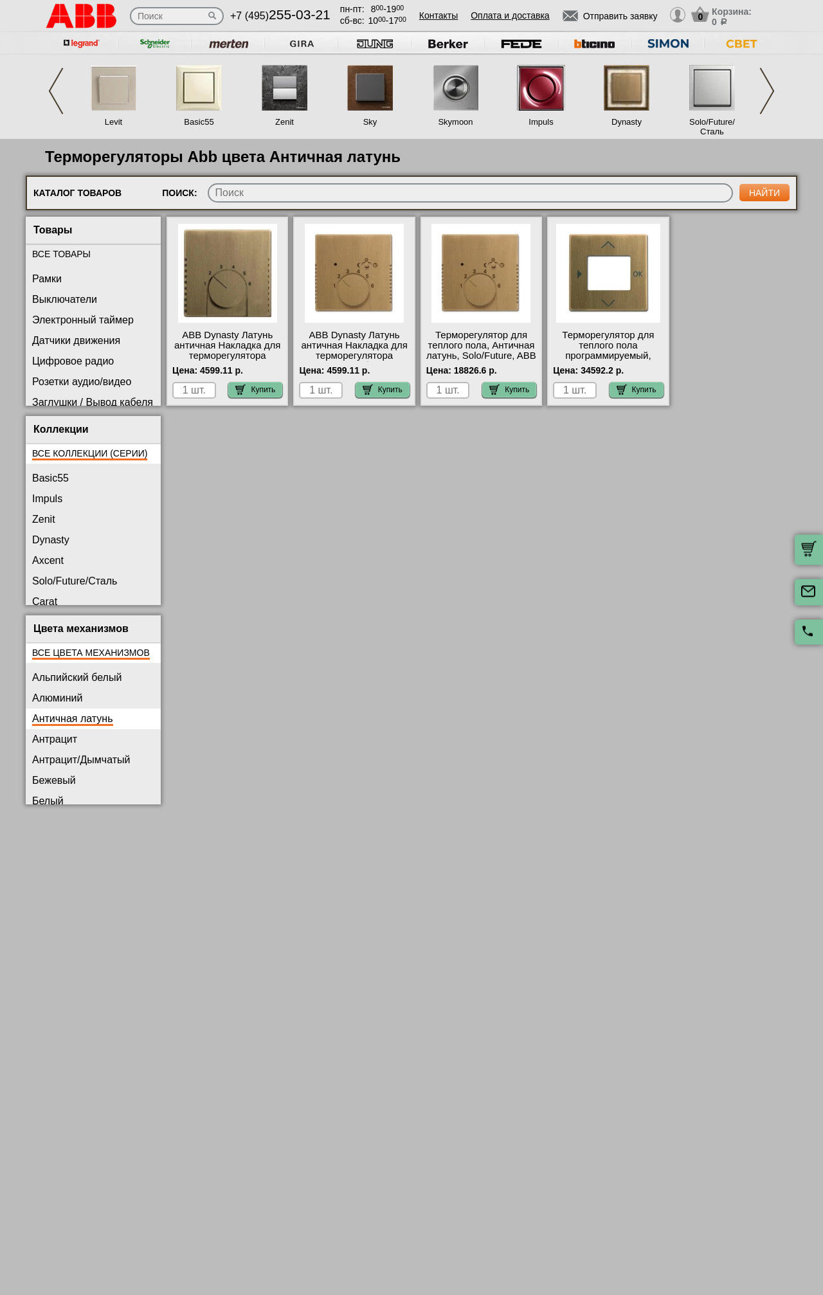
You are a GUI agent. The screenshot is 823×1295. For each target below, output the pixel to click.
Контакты (438, 15)
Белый (48, 800)
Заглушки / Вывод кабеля (92, 402)
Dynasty (626, 122)
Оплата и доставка (510, 15)
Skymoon (455, 122)
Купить (255, 390)
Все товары (61, 254)
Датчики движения (76, 340)
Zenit (284, 122)
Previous (56, 91)
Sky (370, 122)
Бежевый (54, 780)
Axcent (48, 560)
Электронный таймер (83, 319)
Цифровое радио (73, 361)
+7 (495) (280, 15)
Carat (44, 601)
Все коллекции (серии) (89, 453)
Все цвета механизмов (91, 653)
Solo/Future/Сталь (712, 126)
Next (767, 91)
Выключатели (64, 299)
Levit (113, 122)
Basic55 (198, 122)
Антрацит (54, 739)
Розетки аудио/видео (81, 381)
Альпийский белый (77, 677)
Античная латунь (72, 718)
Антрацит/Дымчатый (81, 759)
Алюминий (57, 698)
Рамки (47, 278)
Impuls (541, 122)
